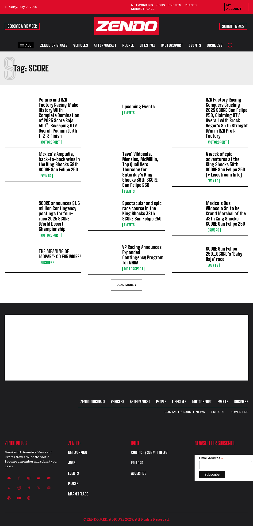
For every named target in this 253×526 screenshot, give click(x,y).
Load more (126, 285)
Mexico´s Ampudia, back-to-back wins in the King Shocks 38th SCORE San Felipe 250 (59, 161)
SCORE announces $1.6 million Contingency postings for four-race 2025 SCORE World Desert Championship (59, 216)
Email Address (211, 458)
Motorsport (50, 142)
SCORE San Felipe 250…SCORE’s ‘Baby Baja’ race (224, 254)
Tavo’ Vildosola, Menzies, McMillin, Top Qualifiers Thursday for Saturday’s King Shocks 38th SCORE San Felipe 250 (140, 169)
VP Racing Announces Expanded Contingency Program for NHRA (142, 254)
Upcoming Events (138, 106)
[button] (230, 45)
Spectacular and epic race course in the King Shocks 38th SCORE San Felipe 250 (141, 210)
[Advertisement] (126, 348)
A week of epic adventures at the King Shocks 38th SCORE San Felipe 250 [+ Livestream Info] (225, 164)
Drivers (213, 230)
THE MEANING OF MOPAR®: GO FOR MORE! (60, 253)
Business (47, 263)
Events (129, 113)
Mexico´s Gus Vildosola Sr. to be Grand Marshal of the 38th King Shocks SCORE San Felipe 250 (226, 213)
